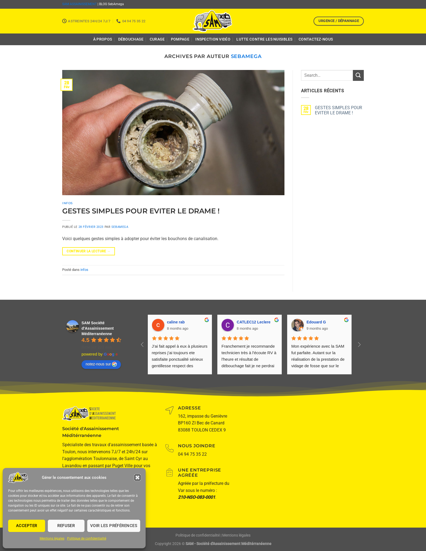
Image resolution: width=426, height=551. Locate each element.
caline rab (176, 322)
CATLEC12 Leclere (253, 322)
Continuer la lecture (88, 251)
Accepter (26, 525)
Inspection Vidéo (212, 39)
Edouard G (316, 322)
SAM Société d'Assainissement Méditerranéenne (98, 328)
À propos (102, 39)
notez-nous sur (101, 364)
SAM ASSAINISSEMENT (79, 4)
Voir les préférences (113, 525)
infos (67, 203)
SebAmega (246, 56)
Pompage (180, 39)
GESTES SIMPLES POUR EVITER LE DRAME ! (141, 211)
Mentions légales (52, 538)
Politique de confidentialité (86, 538)
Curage (157, 39)
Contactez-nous (316, 39)
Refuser (66, 525)
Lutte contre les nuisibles (264, 39)
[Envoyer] (358, 75)
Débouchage (131, 39)
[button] (137, 477)
